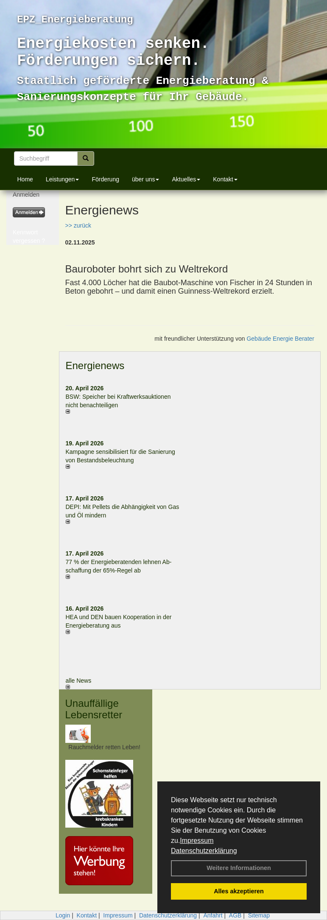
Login (63, 915)
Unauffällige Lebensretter (94, 709)
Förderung (105, 179)
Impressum (196, 840)
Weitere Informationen (239, 867)
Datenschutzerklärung (204, 850)
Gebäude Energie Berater (280, 338)
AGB (235, 915)
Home (25, 179)
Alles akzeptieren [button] (239, 891)
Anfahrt (212, 915)
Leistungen (62, 179)
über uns (145, 179)
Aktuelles (186, 179)
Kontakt (225, 179)
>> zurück (78, 225)
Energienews (95, 365)
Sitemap (259, 915)
